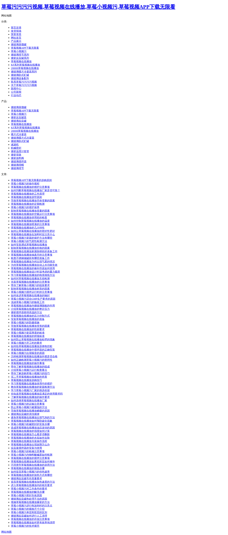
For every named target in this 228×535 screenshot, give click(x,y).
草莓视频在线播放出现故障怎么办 (30, 444)
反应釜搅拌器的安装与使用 (26, 448)
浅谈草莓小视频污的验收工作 (28, 302)
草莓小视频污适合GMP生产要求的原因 (33, 298)
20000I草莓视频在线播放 (25, 68)
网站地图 (6, 531)
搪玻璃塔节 (17, 168)
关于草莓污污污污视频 (24, 85)
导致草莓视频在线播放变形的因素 (30, 326)
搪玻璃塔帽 (17, 164)
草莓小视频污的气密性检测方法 (29, 241)
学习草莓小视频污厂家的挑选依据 (30, 390)
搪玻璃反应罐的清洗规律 (25, 414)
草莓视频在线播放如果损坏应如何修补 (33, 461)
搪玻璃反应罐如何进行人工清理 (29, 515)
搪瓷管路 (16, 154)
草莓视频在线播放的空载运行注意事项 (33, 214)
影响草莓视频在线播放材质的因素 (30, 288)
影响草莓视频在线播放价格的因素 (30, 248)
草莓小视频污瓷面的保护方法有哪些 (31, 237)
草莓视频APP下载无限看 (25, 47)
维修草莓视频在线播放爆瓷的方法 (30, 502)
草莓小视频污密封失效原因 (26, 495)
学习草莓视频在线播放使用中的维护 (31, 383)
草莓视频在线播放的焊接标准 (28, 336)
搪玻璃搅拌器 (18, 161)
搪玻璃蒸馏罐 (18, 44)
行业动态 (16, 95)
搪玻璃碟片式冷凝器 (22, 137)
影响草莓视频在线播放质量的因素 (30, 210)
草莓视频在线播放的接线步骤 (28, 468)
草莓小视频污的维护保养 (25, 207)
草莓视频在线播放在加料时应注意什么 (33, 234)
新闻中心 (16, 88)
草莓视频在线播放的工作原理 (28, 193)
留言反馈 (16, 27)
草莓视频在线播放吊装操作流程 (29, 441)
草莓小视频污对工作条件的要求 (29, 488)
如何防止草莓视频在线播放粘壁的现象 (33, 339)
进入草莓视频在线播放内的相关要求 (31, 485)
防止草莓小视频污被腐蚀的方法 (29, 407)
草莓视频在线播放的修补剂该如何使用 (33, 268)
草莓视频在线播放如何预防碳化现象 (31, 420)
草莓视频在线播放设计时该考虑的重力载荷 (35, 271)
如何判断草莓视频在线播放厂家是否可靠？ (35, 190)
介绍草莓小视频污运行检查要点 (29, 370)
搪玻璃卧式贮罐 (20, 75)
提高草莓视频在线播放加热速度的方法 (33, 481)
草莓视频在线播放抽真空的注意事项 (31, 254)
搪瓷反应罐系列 (20, 58)
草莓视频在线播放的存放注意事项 (30, 519)
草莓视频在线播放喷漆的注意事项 (30, 224)
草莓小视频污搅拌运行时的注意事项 (31, 292)
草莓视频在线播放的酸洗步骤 (28, 492)
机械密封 (16, 148)
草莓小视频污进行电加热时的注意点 (31, 505)
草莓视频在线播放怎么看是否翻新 (30, 434)
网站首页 (16, 37)
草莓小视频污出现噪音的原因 (28, 353)
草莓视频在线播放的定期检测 (28, 204)
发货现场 (16, 31)
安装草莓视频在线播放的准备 (28, 319)
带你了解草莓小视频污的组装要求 (30, 285)
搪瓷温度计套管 (20, 151)
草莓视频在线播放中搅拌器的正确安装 (33, 349)
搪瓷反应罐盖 (18, 117)
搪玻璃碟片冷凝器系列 (24, 71)
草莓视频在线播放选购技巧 (26, 380)
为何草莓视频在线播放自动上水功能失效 (34, 265)
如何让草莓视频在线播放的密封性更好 (33, 231)
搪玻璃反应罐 (18, 120)
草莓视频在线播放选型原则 (26, 197)
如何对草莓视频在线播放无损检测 (30, 278)
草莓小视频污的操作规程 (25, 183)
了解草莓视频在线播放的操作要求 (30, 397)
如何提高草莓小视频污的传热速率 (30, 471)
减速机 (15, 144)
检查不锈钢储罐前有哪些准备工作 (30, 258)
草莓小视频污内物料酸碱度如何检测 (31, 454)
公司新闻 (16, 92)
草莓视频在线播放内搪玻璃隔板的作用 (33, 305)
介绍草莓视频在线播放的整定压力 (30, 309)
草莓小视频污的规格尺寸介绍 (28, 509)
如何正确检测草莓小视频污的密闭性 (31, 359)
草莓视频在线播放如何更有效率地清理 (33, 522)
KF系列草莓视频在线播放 (25, 64)
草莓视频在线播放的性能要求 (28, 329)
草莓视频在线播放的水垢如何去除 (30, 437)
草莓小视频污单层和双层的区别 (29, 512)
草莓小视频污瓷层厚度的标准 (28, 332)
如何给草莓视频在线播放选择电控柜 (31, 346)
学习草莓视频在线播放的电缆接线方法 (33, 275)
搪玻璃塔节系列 (20, 54)
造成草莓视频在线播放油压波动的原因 (33, 427)
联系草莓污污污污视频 (24, 81)
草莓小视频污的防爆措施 (25, 322)
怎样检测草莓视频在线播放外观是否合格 (34, 356)
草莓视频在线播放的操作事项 (28, 363)
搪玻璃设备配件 (20, 78)
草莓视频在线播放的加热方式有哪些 (31, 475)
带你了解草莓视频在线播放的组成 (30, 366)
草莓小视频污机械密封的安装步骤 (30, 424)
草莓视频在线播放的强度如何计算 (30, 431)
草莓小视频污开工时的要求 (26, 342)
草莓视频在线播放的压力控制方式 (30, 315)
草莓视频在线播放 (21, 61)
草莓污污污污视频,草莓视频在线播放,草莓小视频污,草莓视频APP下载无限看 (88, 7)
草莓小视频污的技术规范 (25, 526)
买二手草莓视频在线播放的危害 (29, 376)
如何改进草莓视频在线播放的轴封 (30, 295)
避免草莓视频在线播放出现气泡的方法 (33, 417)
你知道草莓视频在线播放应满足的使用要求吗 (37, 393)
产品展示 (16, 41)
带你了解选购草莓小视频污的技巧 (30, 373)
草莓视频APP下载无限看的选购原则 (31, 180)
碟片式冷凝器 (18, 134)
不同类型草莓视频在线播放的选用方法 (33, 465)
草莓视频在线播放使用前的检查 (29, 217)
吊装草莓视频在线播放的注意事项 (30, 281)
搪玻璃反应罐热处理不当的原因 (29, 498)
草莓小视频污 (18, 51)
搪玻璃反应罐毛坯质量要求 (26, 478)
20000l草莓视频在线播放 (25, 131)
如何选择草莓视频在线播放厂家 (29, 400)
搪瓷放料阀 (17, 158)
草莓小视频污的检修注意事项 (28, 451)
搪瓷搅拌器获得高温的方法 (26, 312)
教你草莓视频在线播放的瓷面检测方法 (33, 387)
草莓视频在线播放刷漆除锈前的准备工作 (34, 251)
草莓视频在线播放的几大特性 (28, 227)
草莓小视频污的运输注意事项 (28, 404)
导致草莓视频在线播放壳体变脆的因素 (33, 200)
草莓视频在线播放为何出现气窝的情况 (33, 261)
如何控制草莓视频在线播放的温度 (30, 220)
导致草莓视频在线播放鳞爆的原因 (30, 410)
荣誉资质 (16, 34)
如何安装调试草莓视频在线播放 (29, 244)
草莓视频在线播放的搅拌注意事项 (30, 458)
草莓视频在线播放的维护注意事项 (30, 187)
